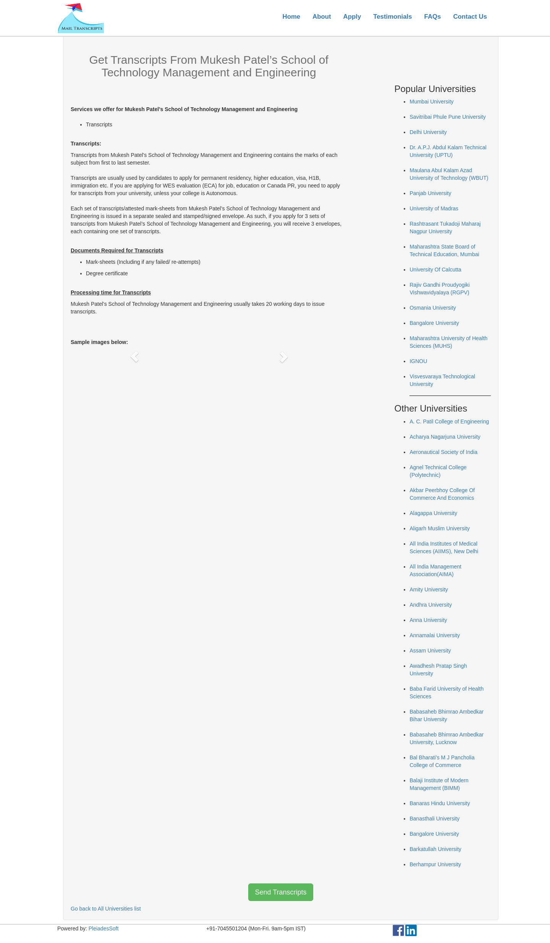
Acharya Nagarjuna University (444, 437)
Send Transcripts (280, 892)
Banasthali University (434, 818)
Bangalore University (434, 323)
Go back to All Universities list (106, 909)
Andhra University (430, 605)
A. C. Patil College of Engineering (449, 421)
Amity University (428, 589)
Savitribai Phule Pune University (447, 117)
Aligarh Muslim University (439, 528)
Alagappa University (433, 513)
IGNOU (418, 361)
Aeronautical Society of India (443, 452)
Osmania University (432, 308)
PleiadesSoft (104, 928)
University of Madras (433, 208)
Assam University (430, 651)
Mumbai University (431, 101)
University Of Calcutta (435, 269)
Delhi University (427, 132)
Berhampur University (435, 864)
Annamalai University (434, 635)
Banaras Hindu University (439, 803)
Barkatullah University (435, 849)
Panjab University (430, 193)
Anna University (428, 620)
